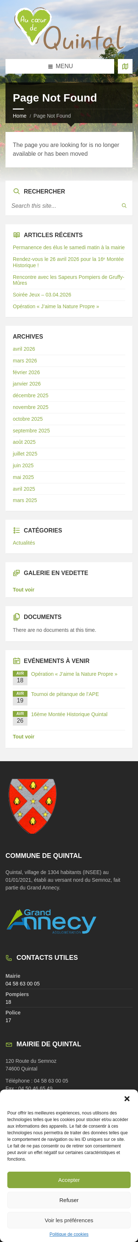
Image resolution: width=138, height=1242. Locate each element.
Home (19, 116)
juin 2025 (23, 465)
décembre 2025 (30, 395)
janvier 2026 (27, 384)
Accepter (69, 1180)
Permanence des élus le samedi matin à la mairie (69, 247)
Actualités (24, 543)
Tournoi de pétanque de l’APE (65, 694)
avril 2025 (24, 489)
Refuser (69, 1200)
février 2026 (26, 372)
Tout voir (23, 590)
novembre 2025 (30, 407)
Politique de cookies (69, 1234)
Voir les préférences (69, 1220)
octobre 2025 (28, 419)
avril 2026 (24, 349)
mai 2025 (23, 477)
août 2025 (24, 442)
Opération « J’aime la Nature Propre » (56, 306)
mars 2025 (25, 500)
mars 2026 (25, 361)
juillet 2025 (25, 454)
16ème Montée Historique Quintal (69, 714)
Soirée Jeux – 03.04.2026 (42, 295)
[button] (127, 1098)
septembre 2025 (31, 431)
